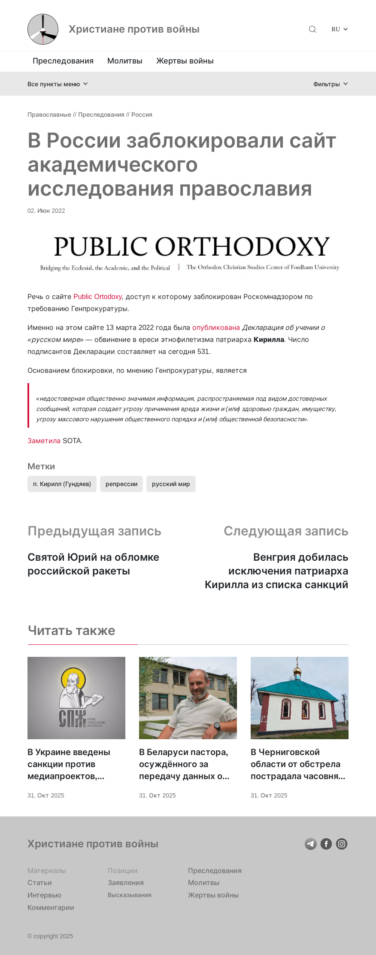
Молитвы (125, 60)
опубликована (216, 327)
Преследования (63, 60)
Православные (49, 114)
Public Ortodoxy (97, 296)
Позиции (123, 870)
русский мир (171, 483)
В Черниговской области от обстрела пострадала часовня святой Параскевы (295, 764)
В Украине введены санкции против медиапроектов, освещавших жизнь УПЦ (69, 764)
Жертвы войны (185, 60)
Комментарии (50, 907)
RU (336, 29)
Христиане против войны (134, 29)
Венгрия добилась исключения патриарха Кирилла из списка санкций (277, 571)
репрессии (121, 483)
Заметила (44, 440)
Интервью (44, 895)
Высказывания (130, 894)
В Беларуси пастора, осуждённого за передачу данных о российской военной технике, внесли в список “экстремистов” (183, 764)
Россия (141, 114)
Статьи (39, 882)
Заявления (126, 882)
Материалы (46, 870)
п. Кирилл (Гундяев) (62, 483)
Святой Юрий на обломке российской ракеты (93, 564)
